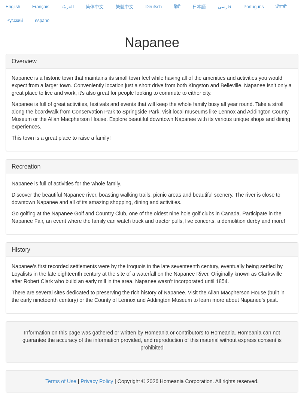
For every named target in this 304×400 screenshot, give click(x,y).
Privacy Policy (96, 381)
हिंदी (177, 6)
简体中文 (95, 6)
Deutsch (154, 6)
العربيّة (67, 6)
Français (40, 6)
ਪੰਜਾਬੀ (281, 6)
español (43, 20)
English (13, 6)
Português (253, 6)
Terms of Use (60, 381)
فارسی (224, 6)
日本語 (199, 6)
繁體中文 (125, 6)
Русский (14, 20)
